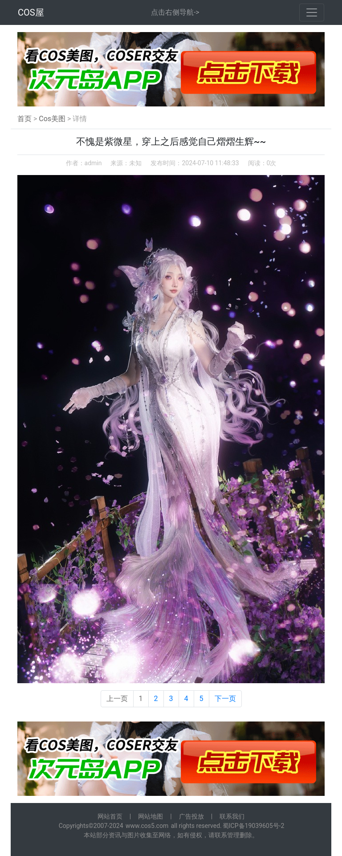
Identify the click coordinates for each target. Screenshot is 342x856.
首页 (24, 118)
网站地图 (150, 816)
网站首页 (110, 816)
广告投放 (191, 816)
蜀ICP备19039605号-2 (253, 825)
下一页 (225, 698)
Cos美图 (52, 118)
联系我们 (232, 816)
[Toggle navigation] (311, 12)
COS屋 (31, 12)
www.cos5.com (147, 825)
